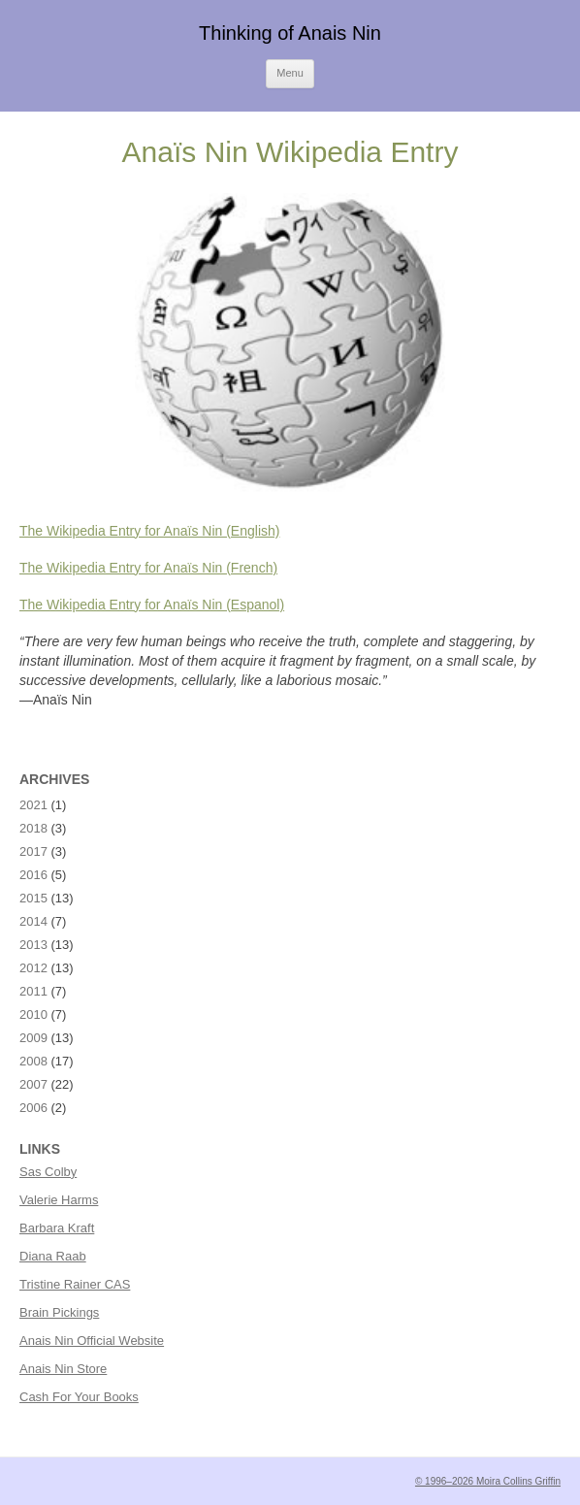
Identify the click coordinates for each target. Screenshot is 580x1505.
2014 (33, 921)
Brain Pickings (59, 1312)
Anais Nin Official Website (91, 1340)
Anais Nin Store (63, 1368)
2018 (33, 828)
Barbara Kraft (56, 1228)
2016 (33, 874)
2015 (33, 898)
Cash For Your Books (79, 1397)
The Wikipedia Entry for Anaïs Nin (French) (148, 567)
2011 (33, 991)
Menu (290, 73)
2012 (33, 968)
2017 (33, 851)
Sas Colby (48, 1171)
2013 (33, 944)
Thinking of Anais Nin (290, 33)
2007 (33, 1084)
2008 (33, 1061)
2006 (33, 1107)
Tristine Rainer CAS (74, 1284)
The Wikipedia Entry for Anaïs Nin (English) (149, 531)
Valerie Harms (58, 1200)
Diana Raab (52, 1256)
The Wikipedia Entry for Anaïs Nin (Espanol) (151, 604)
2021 (33, 805)
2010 (33, 1014)
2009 (33, 1038)
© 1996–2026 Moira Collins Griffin (488, 1481)
